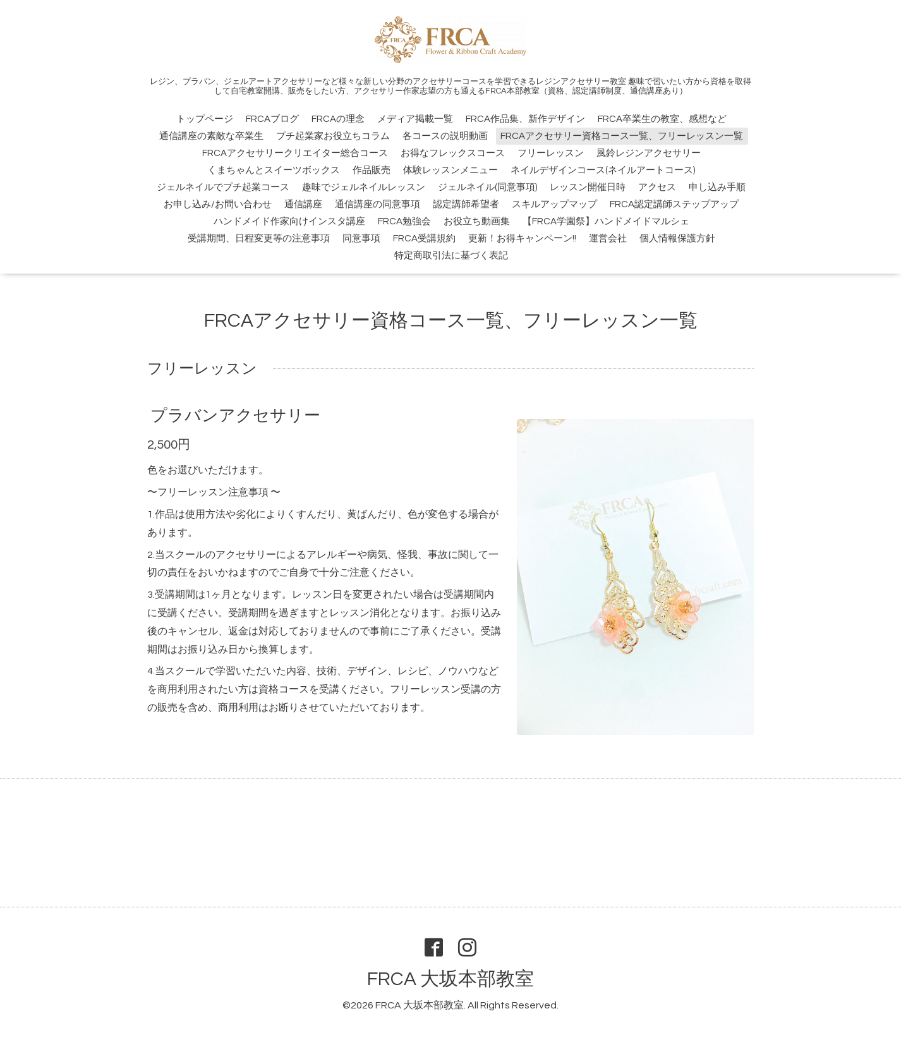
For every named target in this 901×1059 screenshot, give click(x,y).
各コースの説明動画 (445, 136)
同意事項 (361, 238)
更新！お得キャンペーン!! (522, 238)
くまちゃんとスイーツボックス (273, 170)
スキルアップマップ (554, 204)
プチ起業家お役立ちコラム (333, 136)
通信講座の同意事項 (377, 204)
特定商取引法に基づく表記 (451, 255)
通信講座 (303, 204)
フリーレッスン (550, 153)
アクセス (657, 187)
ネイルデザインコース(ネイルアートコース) (603, 170)
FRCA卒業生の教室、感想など (662, 119)
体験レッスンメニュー (450, 170)
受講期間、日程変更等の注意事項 (259, 238)
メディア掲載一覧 (415, 119)
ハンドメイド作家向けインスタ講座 (289, 221)
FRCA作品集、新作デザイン (525, 119)
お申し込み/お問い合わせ (218, 204)
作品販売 (371, 170)
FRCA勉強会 (404, 221)
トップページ (204, 119)
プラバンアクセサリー (235, 416)
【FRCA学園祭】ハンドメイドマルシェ (606, 221)
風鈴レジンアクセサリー (648, 153)
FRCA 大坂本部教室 (450, 979)
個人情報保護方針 (677, 238)
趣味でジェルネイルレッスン (363, 187)
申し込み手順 (717, 187)
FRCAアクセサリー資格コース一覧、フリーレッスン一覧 (621, 136)
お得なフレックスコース (453, 153)
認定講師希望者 (466, 204)
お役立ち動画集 (477, 221)
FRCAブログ (272, 119)
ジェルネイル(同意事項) (487, 187)
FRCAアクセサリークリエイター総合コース (295, 153)
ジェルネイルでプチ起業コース (223, 187)
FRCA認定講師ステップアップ (674, 204)
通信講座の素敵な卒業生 (211, 136)
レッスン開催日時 (588, 187)
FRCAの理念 (338, 119)
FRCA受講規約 (424, 238)
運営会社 (608, 238)
